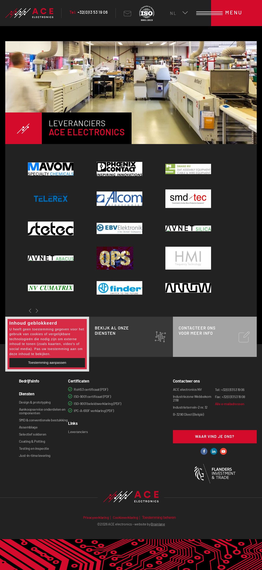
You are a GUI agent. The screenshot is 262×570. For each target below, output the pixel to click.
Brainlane (158, 524)
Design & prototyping (34, 402)
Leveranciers (78, 432)
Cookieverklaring (125, 517)
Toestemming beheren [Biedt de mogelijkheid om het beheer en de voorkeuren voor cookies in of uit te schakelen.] (159, 517)
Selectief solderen (32, 434)
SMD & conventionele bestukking (43, 420)
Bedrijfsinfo (29, 381)
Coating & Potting (32, 441)
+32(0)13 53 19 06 (88, 13)
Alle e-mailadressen (229, 404)
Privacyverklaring (96, 517)
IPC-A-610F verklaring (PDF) (94, 411)
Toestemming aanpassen (47, 362)
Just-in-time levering (34, 456)
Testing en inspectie (34, 448)
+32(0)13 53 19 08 (233, 397)
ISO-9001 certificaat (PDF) (92, 397)
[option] (131, 100)
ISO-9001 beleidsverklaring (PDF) (97, 404)
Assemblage (28, 427)
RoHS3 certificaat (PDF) (91, 389)
